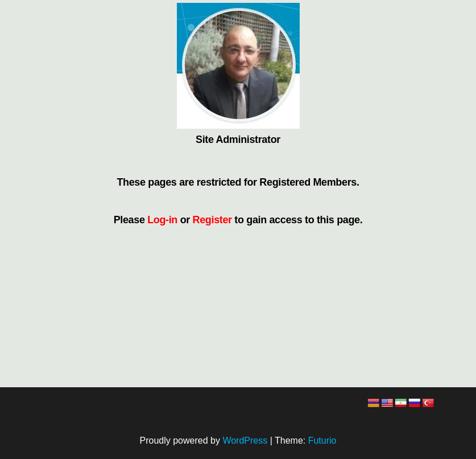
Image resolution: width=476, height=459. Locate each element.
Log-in (162, 220)
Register (212, 220)
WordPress (244, 440)
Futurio (322, 440)
